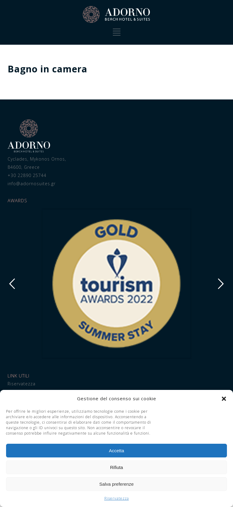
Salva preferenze (116, 484)
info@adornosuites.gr (32, 183)
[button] (224, 399)
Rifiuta (116, 467)
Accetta (116, 450)
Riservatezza (116, 498)
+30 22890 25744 (27, 175)
